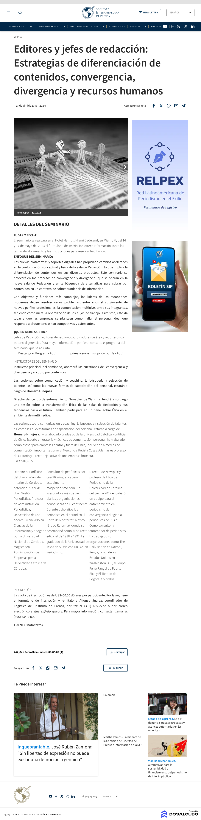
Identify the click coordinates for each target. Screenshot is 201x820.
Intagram (67, 796)
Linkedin (73, 796)
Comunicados (117, 26)
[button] (148, 12)
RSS (117, 796)
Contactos (106, 796)
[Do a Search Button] (19, 13)
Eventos (135, 26)
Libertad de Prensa (48, 26)
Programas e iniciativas (84, 26)
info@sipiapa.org (89, 796)
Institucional (17, 26)
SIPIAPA (18, 36)
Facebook (56, 796)
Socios (176, 26)
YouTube (50, 796)
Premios (156, 26)
